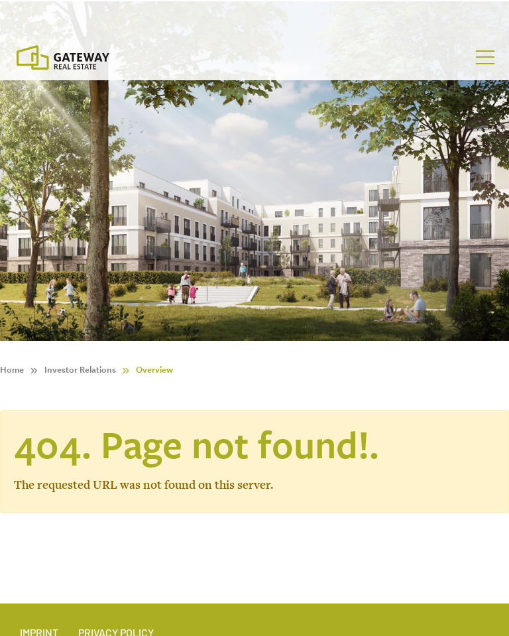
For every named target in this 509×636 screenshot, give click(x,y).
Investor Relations (80, 369)
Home (12, 369)
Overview (154, 369)
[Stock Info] (254, 15)
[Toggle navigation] (485, 57)
